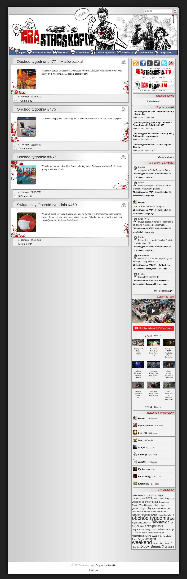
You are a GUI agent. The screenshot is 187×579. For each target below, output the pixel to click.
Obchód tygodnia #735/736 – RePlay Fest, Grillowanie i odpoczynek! (153, 134)
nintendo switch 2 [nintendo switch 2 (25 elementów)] (166, 515)
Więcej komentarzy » (164, 291)
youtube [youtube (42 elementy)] (169, 546)
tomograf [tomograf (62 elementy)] (150, 539)
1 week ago (162, 269)
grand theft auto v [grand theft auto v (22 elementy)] (156, 505)
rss (136, 63)
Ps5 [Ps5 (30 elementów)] (163, 529)
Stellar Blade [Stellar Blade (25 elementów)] (165, 536)
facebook (143, 63)
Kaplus (141, 469)
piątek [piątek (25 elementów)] (134, 523)
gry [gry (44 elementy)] (151, 508)
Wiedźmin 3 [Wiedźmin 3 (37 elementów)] (166, 543)
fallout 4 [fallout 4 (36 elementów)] (156, 502)
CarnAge (142, 455)
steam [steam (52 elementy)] (155, 535)
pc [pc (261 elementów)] (172, 518)
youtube (171, 63)
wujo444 (142, 462)
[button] (157, 335)
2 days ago (149, 177)
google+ (150, 63)
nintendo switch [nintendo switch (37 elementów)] (149, 514)
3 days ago (149, 196)
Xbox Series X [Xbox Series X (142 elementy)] (152, 546)
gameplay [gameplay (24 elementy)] (165, 502)
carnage (25, 97)
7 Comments (25, 148)
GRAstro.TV (153, 73)
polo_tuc (142, 433)
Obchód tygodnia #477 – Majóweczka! (50, 61)
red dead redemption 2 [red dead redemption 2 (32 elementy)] (143, 532)
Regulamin (93, 570)
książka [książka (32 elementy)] (141, 511)
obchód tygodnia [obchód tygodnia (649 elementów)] (150, 518)
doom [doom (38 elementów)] (145, 501)
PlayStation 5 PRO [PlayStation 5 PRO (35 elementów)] (142, 526)
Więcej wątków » (166, 157)
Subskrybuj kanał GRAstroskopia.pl (153, 328)
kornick (142, 202)
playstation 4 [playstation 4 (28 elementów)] (144, 523)
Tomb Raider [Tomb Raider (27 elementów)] (138, 539)
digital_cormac (145, 425)
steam (157, 63)
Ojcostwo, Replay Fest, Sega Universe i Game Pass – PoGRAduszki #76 (152, 123)
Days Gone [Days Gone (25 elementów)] (158, 498)
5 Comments (25, 196)
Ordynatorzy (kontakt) (105, 565)
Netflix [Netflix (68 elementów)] (136, 514)
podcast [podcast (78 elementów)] (157, 526)
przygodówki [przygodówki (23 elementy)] (150, 529)
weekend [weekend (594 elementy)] (142, 542)
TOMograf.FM (153, 86)
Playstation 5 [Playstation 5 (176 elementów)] (162, 522)
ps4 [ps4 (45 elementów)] (159, 529)
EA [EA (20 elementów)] (149, 502)
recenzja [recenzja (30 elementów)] (170, 529)
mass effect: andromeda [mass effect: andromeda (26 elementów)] (156, 511)
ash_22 (141, 447)
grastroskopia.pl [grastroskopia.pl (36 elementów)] (140, 508)
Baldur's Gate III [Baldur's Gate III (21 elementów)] (138, 495)
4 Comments (25, 100)
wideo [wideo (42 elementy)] (156, 543)
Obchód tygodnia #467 (36, 157)
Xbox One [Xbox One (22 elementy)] (136, 547)
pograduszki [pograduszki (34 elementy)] (138, 529)
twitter (164, 63)
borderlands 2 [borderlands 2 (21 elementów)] (152, 495)
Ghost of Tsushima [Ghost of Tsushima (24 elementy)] (140, 505)
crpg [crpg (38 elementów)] (160, 495)
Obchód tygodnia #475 (36, 109)
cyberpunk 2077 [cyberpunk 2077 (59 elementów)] (142, 498)
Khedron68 (143, 484)
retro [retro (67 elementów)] (148, 535)
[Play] (153, 311)
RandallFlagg (144, 476)
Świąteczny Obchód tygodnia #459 (47, 205)
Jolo (140, 440)
